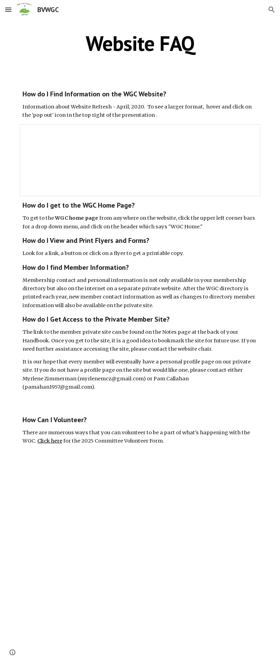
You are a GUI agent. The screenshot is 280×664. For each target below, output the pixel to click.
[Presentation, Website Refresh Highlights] (140, 160)
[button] (8, 9)
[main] (140, 43)
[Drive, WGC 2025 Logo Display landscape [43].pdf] (140, 560)
